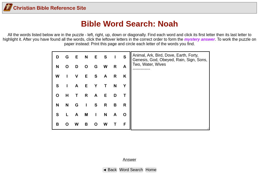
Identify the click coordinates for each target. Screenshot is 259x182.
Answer (129, 159)
